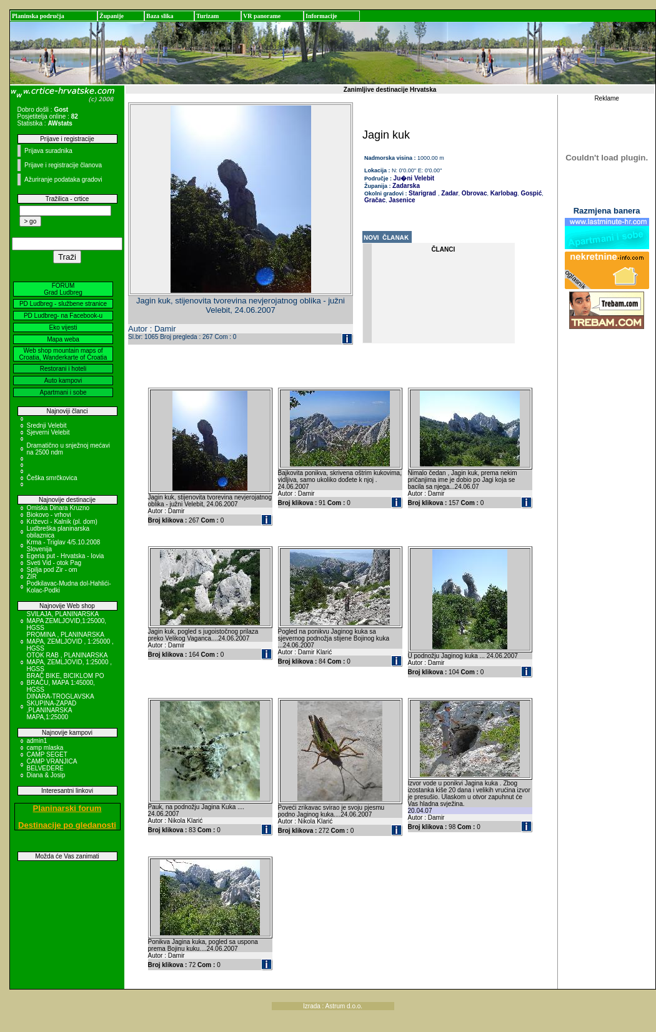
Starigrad (422, 193)
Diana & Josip (46, 775)
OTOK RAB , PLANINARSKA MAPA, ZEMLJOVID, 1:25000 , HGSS (69, 662)
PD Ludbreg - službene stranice (63, 303)
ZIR (32, 576)
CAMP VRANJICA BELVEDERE (52, 765)
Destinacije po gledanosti (67, 825)
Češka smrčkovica (52, 477)
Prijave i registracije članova (63, 165)
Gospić (530, 193)
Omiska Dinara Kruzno (58, 507)
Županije (111, 15)
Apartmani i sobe (62, 392)
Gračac (374, 200)
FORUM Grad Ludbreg (63, 289)
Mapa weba (63, 339)
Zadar (449, 193)
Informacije (321, 15)
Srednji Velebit (47, 425)
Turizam (207, 15)
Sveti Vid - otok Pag (54, 562)
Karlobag (503, 193)
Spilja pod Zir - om (52, 569)
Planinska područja (38, 15)
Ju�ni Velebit (414, 178)
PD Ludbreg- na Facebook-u (63, 315)
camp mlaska (45, 747)
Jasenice (401, 200)
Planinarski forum (67, 808)
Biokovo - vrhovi (49, 514)
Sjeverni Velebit (48, 432)
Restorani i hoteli (63, 368)
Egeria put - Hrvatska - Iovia (65, 556)
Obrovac (473, 193)
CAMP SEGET (47, 754)
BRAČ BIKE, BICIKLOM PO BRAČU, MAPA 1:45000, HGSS (65, 682)
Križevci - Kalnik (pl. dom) (62, 521)
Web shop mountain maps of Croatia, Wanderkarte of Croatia (63, 354)
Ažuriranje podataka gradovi (63, 179)
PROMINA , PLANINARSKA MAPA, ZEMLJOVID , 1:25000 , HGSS (70, 641)
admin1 (37, 740)
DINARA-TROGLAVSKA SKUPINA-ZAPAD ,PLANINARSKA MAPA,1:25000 (60, 706)
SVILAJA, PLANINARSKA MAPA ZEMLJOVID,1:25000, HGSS (67, 621)
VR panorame (262, 15)
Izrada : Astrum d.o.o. (332, 1006)
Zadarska (406, 185)
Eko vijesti (63, 327)
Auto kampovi (63, 380)
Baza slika (160, 15)
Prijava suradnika (48, 150)
